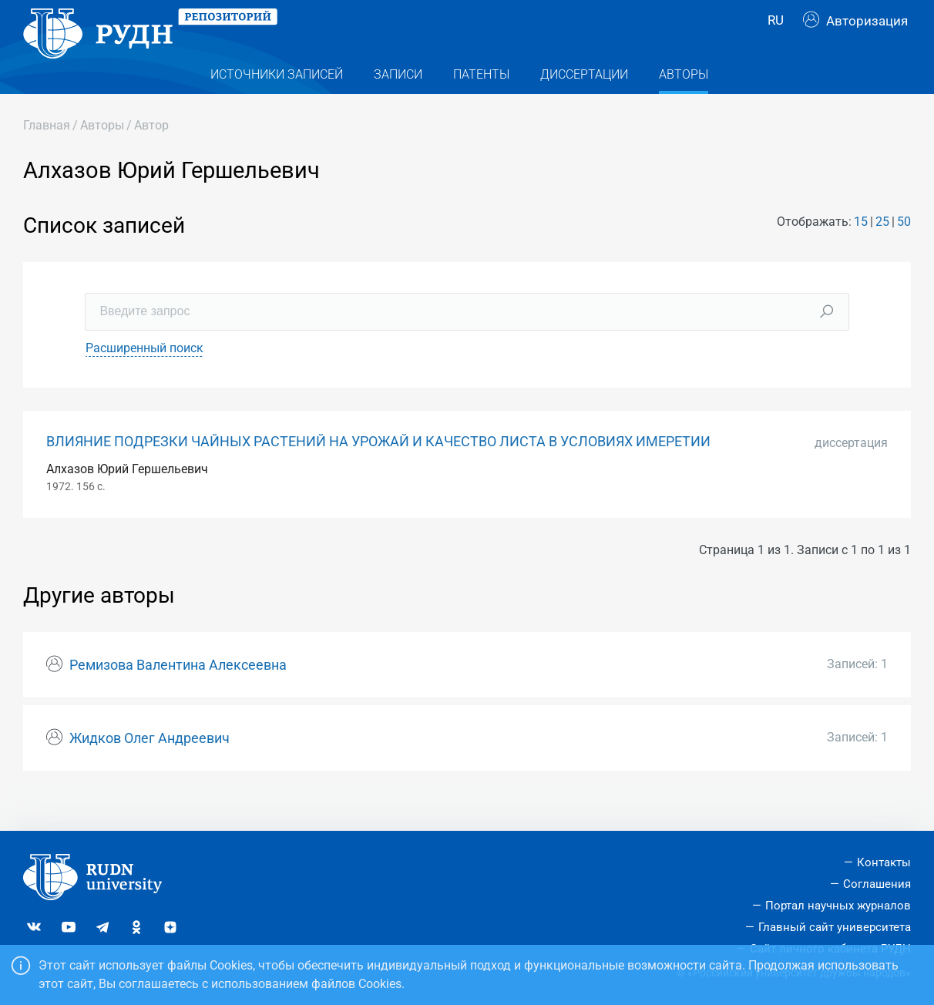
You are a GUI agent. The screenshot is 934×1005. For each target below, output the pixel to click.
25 (882, 251)
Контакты (884, 862)
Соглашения (877, 884)
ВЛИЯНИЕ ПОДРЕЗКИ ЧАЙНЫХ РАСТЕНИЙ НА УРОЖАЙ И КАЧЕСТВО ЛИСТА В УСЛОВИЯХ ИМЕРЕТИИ (378, 471)
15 (861, 251)
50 (904, 251)
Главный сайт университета (834, 927)
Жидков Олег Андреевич (149, 767)
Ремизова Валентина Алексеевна (178, 695)
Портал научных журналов (838, 906)
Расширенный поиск (144, 377)
